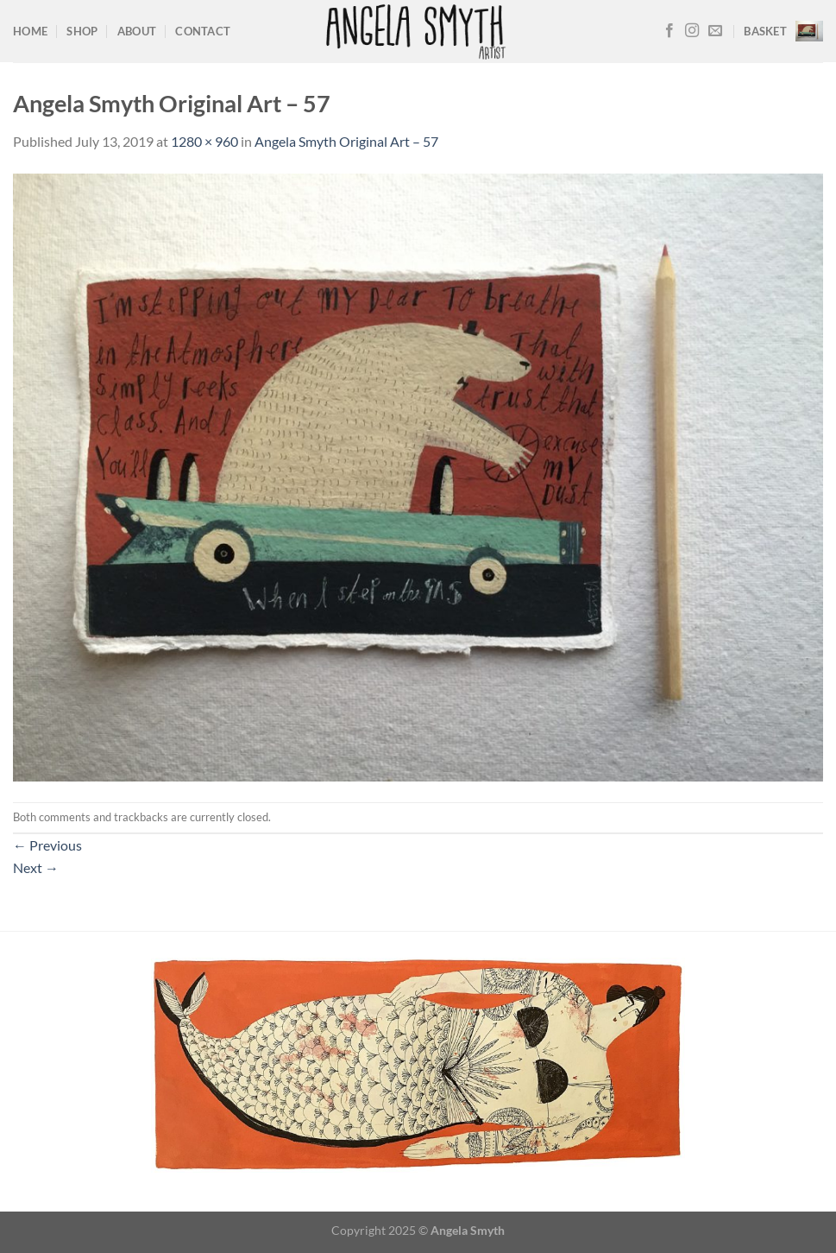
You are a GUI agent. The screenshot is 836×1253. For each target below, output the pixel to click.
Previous (47, 845)
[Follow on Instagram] (692, 31)
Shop (81, 31)
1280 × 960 (204, 141)
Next (36, 867)
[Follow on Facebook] (669, 31)
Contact (202, 31)
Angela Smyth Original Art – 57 (346, 141)
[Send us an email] (715, 31)
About (136, 31)
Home (30, 31)
